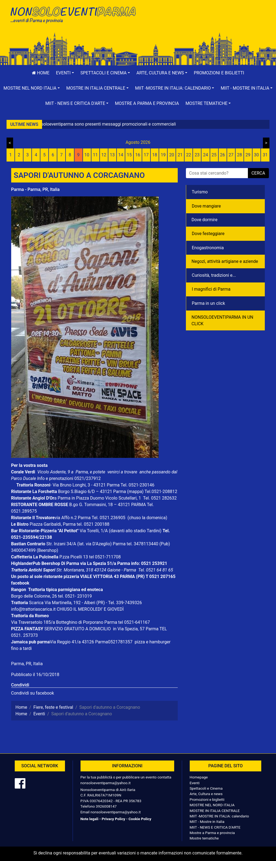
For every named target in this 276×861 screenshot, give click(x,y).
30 (256, 154)
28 (239, 154)
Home (40, 72)
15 (129, 154)
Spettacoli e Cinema (206, 788)
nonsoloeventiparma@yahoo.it (106, 783)
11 (95, 154)
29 (247, 154)
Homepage (199, 777)
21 (180, 154)
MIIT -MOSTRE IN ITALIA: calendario (219, 816)
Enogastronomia (208, 247)
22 (188, 154)
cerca (258, 173)
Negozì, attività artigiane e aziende (225, 261)
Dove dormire (205, 219)
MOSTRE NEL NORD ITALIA (212, 805)
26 (222, 154)
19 (163, 154)
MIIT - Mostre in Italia (207, 821)
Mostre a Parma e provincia (147, 103)
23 (197, 154)
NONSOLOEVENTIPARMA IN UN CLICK (222, 320)
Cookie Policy (140, 819)
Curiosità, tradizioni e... (214, 275)
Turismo (200, 191)
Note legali (90, 819)
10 (86, 154)
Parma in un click (208, 303)
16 (137, 154)
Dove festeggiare (208, 233)
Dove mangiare (206, 206)
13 (112, 154)
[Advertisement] (203, 22)
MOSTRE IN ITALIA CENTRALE (215, 810)
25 (214, 154)
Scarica (36, 602)
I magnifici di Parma (211, 289)
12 (103, 154)
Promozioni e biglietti (219, 72)
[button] (65, 73)
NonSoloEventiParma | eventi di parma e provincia (72, 15)
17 (146, 154)
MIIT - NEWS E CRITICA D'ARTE (215, 827)
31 (265, 154)
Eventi (195, 783)
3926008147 (106, 806)
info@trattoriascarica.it (33, 609)
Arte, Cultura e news (206, 794)
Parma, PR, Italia (27, 663)
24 (205, 154)
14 (120, 154)
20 (171, 154)
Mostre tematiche (204, 838)
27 (230, 154)
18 (154, 154)
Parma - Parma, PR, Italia (35, 189)
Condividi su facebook (32, 693)
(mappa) (135, 491)
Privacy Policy (113, 819)
